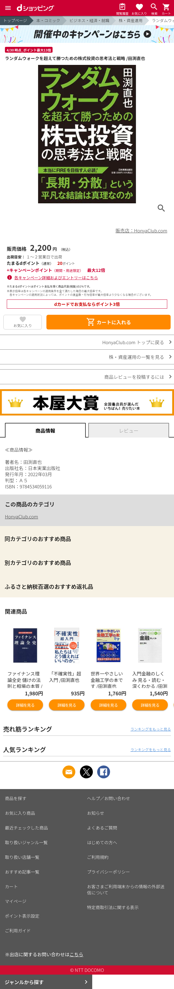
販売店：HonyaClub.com (141, 230)
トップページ (15, 20)
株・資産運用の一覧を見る (136, 357)
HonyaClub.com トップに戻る (133, 342)
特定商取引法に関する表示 (113, 907)
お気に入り (23, 325)
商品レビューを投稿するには (134, 376)
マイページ (15, 901)
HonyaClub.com (21, 516)
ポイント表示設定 (22, 916)
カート (11, 886)
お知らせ (95, 813)
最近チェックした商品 (26, 828)
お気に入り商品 (20, 813)
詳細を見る (25, 705)
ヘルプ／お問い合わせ (108, 798)
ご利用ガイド (18, 930)
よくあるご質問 (102, 828)
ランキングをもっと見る (150, 728)
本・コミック (48, 20)
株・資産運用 (131, 20)
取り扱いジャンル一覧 (26, 842)
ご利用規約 (98, 857)
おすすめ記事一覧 (22, 872)
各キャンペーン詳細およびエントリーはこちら (56, 277)
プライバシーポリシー (108, 872)
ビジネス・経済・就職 (89, 20)
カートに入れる (108, 322)
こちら (76, 954)
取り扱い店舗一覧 (22, 857)
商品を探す (15, 798)
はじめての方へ (102, 842)
